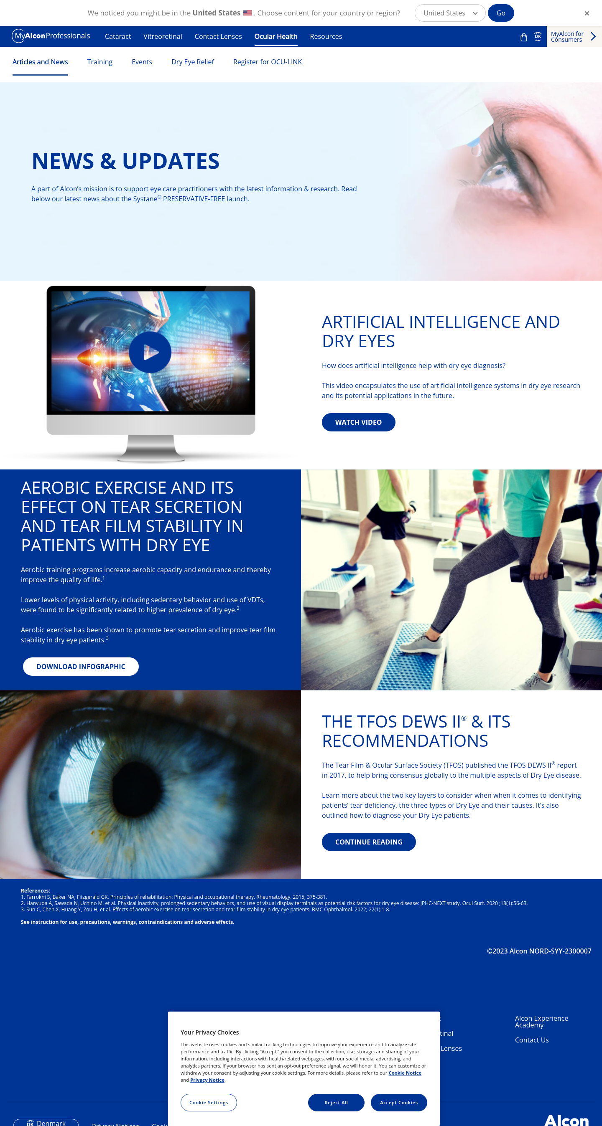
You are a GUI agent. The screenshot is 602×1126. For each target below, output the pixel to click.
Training (100, 61)
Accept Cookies (399, 1102)
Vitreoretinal (162, 36)
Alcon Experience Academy (541, 1021)
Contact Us (532, 1040)
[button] (450, 13)
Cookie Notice (404, 1073)
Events (142, 61)
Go (501, 13)
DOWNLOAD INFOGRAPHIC (80, 666)
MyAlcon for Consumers (567, 36)
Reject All (336, 1102)
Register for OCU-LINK (267, 61)
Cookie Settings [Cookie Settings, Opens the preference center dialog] (208, 1102)
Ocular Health (276, 36)
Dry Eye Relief (192, 61)
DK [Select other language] (538, 36)
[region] (304, 1069)
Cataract (118, 36)
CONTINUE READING (369, 842)
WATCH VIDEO (358, 422)
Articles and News (40, 61)
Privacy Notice (207, 1080)
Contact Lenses (218, 36)
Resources (326, 36)
